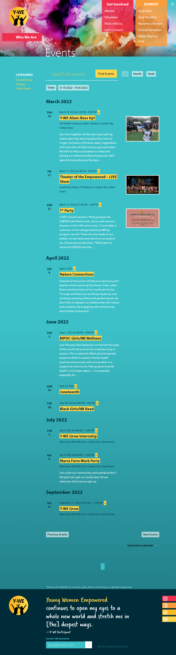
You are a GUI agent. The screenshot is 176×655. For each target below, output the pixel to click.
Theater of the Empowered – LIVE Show (88, 179)
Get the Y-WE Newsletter (57, 638)
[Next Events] (150, 534)
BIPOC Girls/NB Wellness (80, 338)
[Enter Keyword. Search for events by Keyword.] (70, 73)
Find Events (106, 74)
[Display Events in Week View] (151, 74)
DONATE (151, 4)
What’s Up (24, 53)
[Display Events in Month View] (137, 74)
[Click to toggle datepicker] (73, 87)
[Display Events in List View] (125, 74)
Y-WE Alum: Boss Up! (77, 117)
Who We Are (26, 37)
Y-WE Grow (69, 508)
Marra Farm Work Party (80, 460)
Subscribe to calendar (140, 545)
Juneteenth (69, 391)
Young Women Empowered (77, 599)
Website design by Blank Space (112, 646)
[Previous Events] (57, 534)
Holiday (20, 84)
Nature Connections (77, 274)
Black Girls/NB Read (77, 408)
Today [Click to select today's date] (51, 87)
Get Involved (118, 4)
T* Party (67, 210)
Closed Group (24, 79)
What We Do (26, 45)
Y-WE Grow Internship (78, 436)
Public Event (23, 88)
